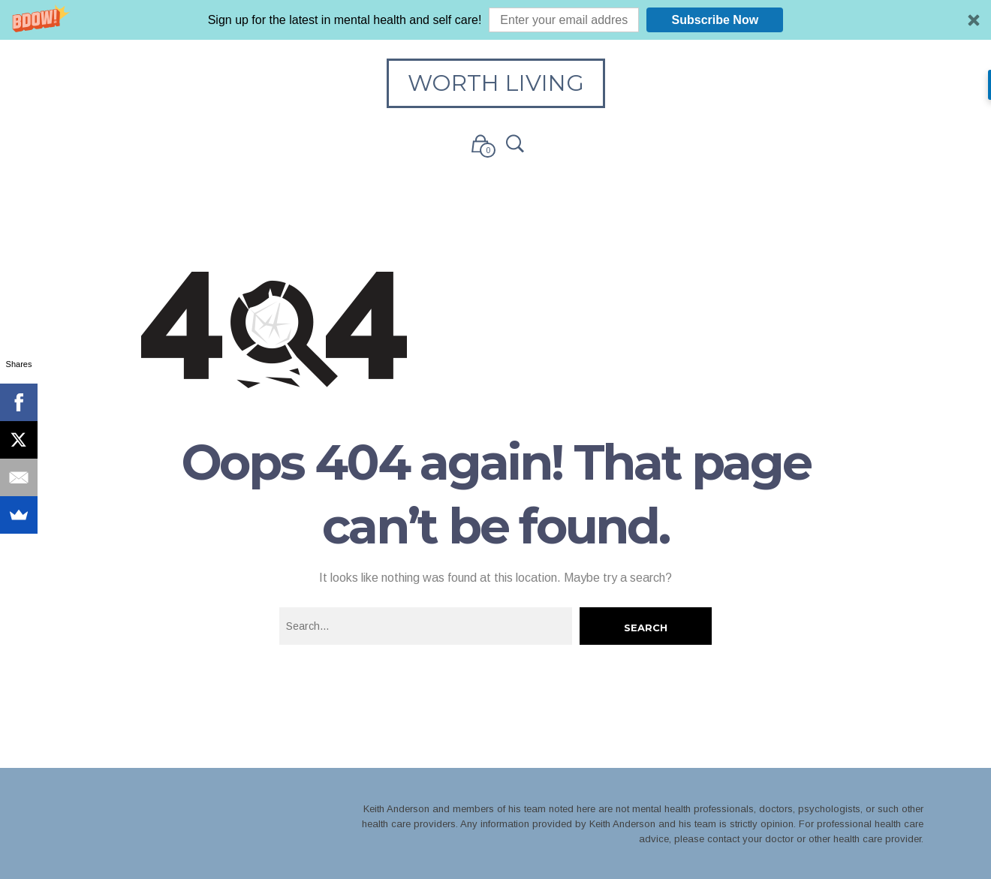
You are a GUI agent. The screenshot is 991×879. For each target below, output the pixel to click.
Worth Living (496, 83)
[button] (495, 20)
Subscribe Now (715, 20)
